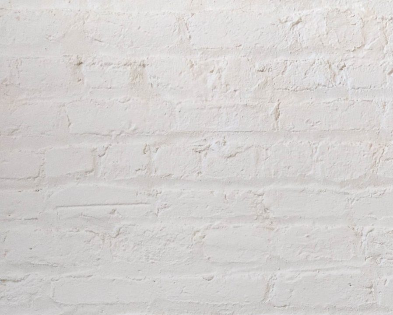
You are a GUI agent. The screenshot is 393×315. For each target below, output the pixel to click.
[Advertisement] (196, 61)
